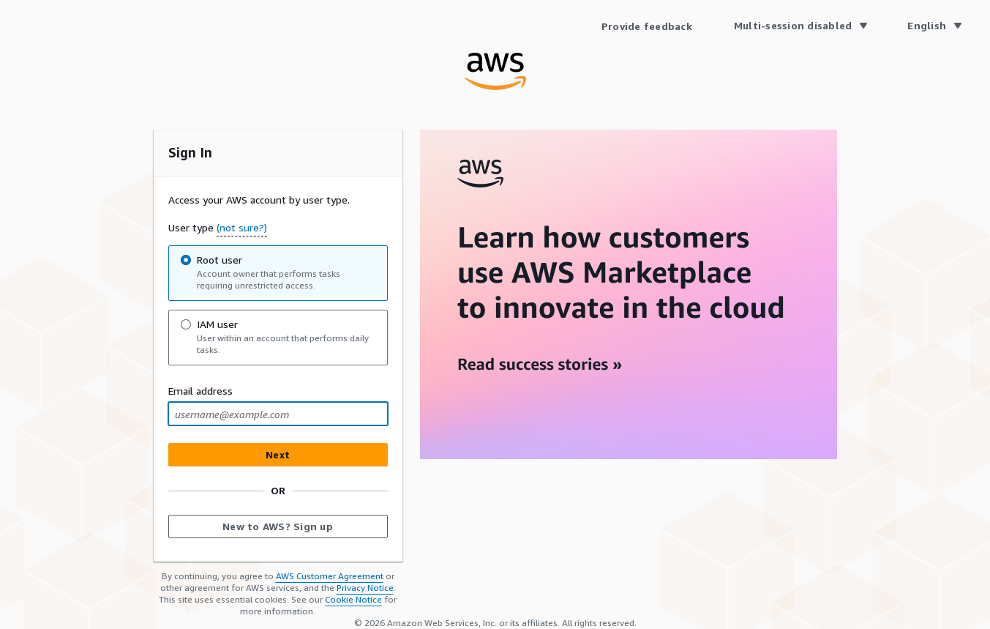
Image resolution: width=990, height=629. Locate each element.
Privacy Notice (365, 587)
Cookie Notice (353, 599)
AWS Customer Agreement (329, 575)
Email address (200, 390)
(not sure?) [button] (242, 227)
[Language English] (934, 26)
